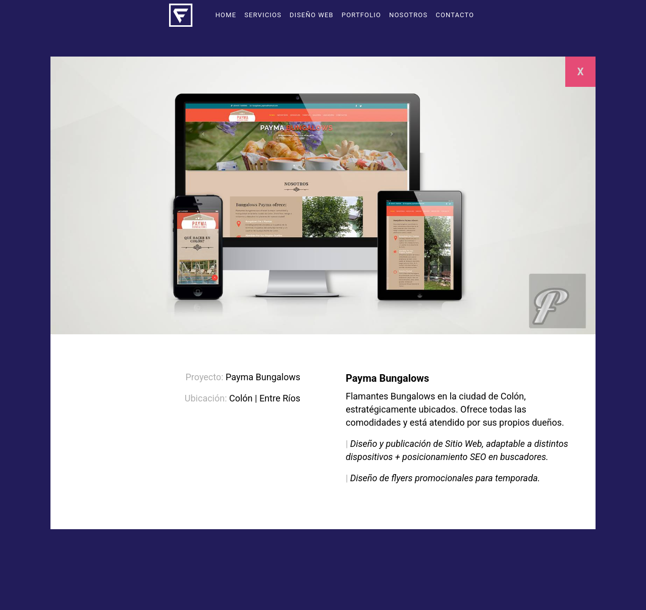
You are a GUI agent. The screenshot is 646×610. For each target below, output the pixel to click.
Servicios (263, 15)
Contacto (455, 15)
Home (226, 15)
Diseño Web (312, 15)
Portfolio (361, 15)
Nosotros (408, 15)
